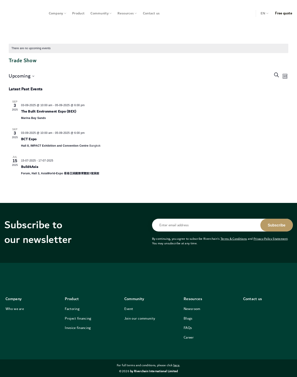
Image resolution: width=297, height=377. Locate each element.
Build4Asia (29, 167)
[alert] (31, 48)
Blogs (188, 318)
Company (57, 13)
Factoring (72, 309)
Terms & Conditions (234, 239)
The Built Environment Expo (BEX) (48, 111)
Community (101, 13)
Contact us (151, 13)
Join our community (139, 318)
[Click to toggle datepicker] (21, 76)
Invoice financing (78, 328)
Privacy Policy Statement (270, 239)
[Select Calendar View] (285, 76)
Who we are (14, 309)
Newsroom (192, 309)
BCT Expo (28, 139)
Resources (127, 13)
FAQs (188, 328)
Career (189, 337)
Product (78, 13)
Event (128, 309)
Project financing (78, 318)
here (176, 365)
